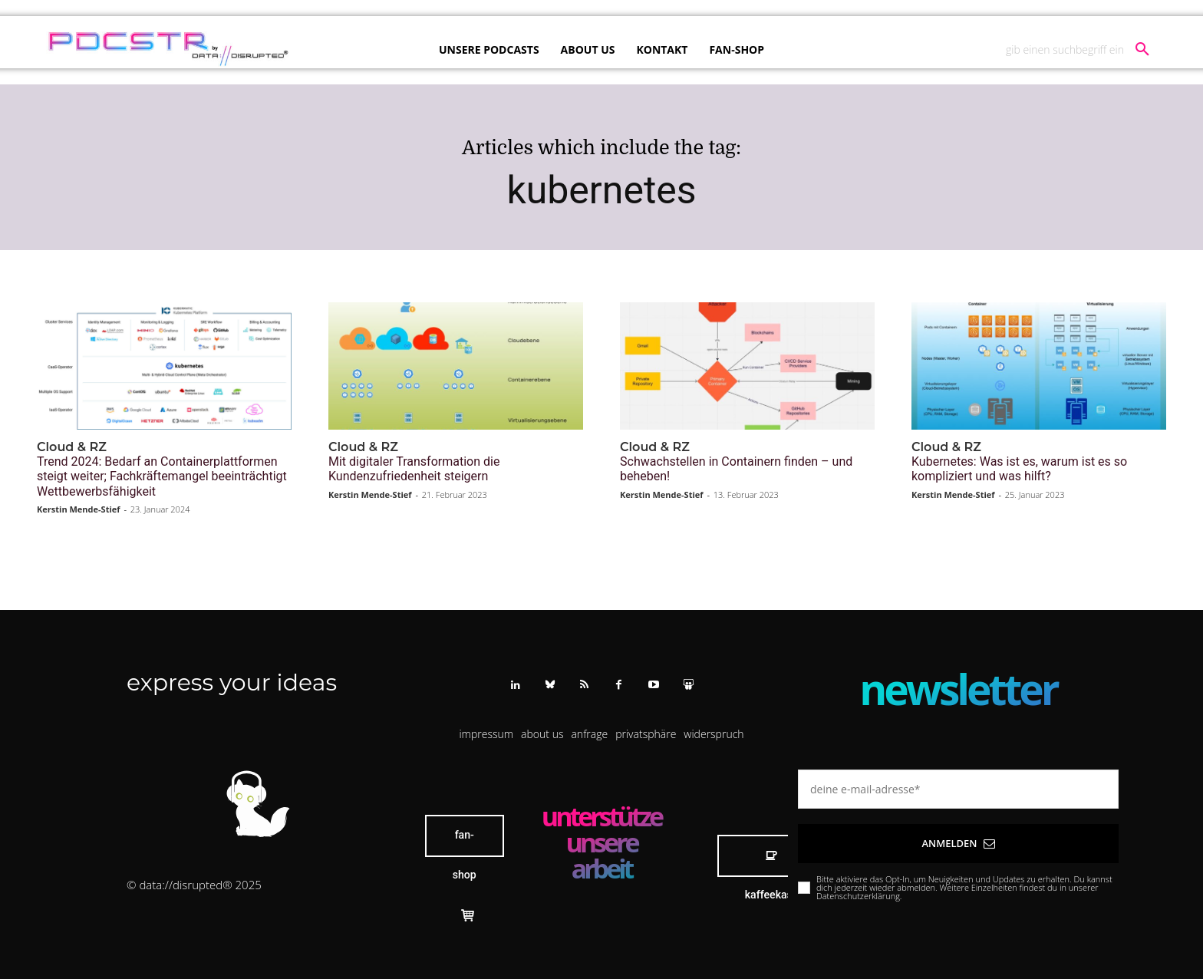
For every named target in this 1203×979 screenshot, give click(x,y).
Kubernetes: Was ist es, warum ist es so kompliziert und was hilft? (1019, 468)
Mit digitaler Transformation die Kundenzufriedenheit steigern (413, 468)
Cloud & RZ (72, 447)
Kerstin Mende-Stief (78, 509)
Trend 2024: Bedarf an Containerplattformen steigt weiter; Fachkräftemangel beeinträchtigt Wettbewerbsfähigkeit (162, 476)
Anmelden (957, 843)
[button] (1083, 49)
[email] (958, 789)
